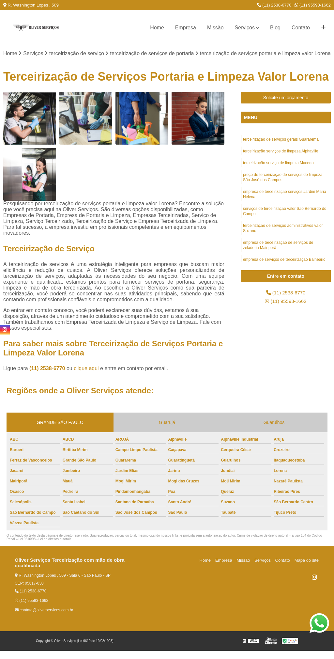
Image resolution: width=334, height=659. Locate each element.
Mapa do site (307, 568)
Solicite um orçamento (286, 105)
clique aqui (86, 376)
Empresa (185, 27)
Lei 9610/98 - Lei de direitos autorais (45, 547)
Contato (301, 27)
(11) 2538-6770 (274, 5)
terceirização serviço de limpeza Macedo (278, 172)
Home (157, 27)
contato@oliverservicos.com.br (44, 618)
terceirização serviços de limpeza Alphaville (280, 160)
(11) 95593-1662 (313, 5)
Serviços (245, 27)
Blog (275, 27)
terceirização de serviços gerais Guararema (281, 148)
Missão (215, 27)
